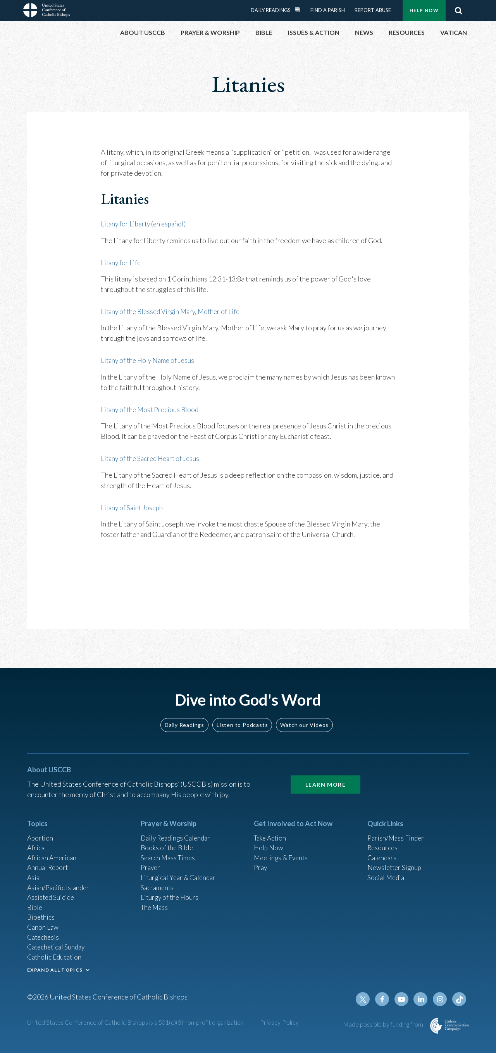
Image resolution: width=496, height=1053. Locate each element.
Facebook (385, 999)
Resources (383, 839)
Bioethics (41, 913)
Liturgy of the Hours (171, 892)
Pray (261, 860)
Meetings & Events (283, 850)
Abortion (40, 829)
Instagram (441, 999)
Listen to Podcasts (242, 716)
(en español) (172, 223)
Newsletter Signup (395, 860)
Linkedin (422, 999)
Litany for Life (121, 262)
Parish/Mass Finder (396, 829)
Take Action (271, 829)
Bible (35, 902)
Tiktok (460, 999)
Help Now (424, 10)
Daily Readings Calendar (300, 10)
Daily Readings (271, 10)
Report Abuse (373, 10)
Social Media (386, 871)
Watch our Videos (304, 716)
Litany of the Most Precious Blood (151, 408)
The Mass (155, 902)
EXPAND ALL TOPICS (55, 968)
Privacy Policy (279, 1022)
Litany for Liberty (127, 223)
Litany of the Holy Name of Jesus (149, 360)
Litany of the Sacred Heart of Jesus (152, 457)
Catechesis (44, 934)
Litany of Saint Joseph (133, 506)
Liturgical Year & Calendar (180, 871)
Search (458, 10)
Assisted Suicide (51, 892)
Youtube (404, 999)
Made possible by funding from (383, 1024)
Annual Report (49, 860)
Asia (33, 871)
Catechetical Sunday (57, 944)
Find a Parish (327, 10)
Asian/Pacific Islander (59, 881)
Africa (36, 839)
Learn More (325, 775)
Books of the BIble (168, 839)
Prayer (151, 860)
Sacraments (158, 881)
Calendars (382, 850)
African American (52, 850)
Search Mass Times (169, 850)
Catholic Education (55, 955)
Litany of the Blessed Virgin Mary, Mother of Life (173, 311)
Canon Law (43, 923)
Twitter (367, 999)
